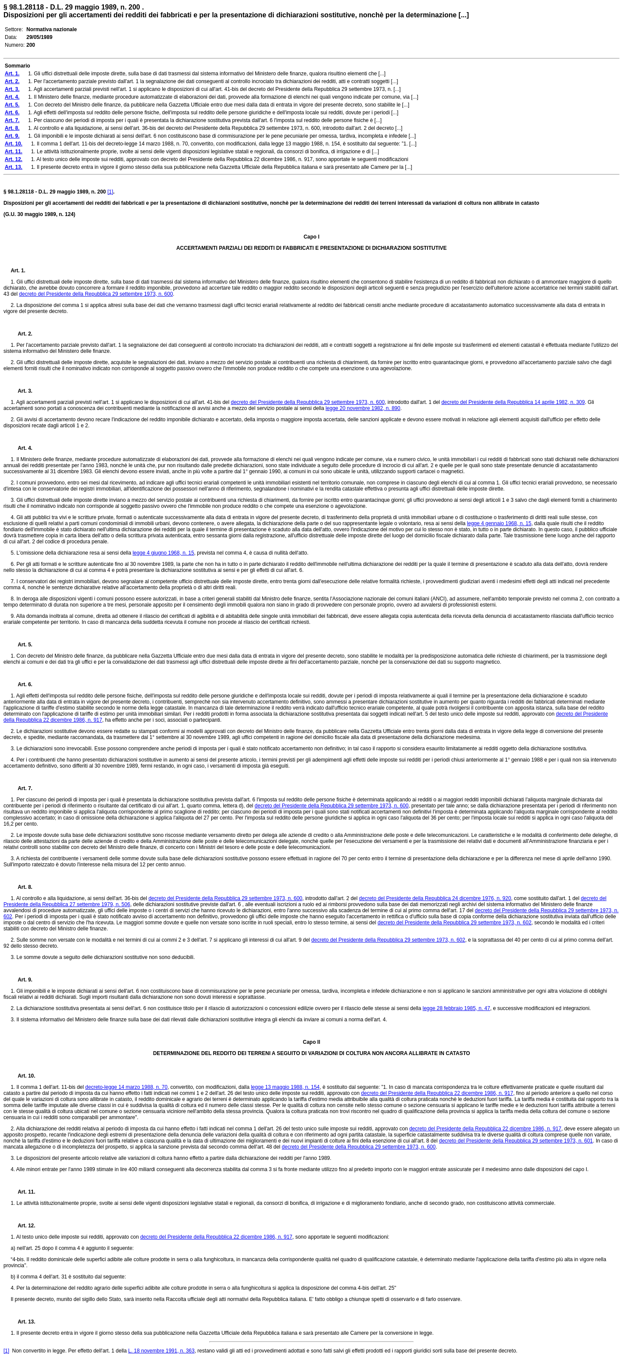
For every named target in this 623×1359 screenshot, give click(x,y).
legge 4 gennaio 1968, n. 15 (499, 523)
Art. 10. (23, 1076)
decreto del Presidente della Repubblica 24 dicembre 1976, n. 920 (435, 898)
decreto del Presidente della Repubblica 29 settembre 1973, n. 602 (455, 923)
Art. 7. (21, 788)
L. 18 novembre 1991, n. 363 (161, 1351)
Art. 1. (18, 271)
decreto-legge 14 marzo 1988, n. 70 (126, 1087)
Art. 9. (21, 980)
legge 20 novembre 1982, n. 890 (362, 408)
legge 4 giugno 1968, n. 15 (163, 553)
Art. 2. (21, 334)
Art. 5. (21, 645)
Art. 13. (23, 1322)
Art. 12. (23, 1226)
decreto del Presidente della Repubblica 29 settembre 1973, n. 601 (516, 1141)
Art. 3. (21, 391)
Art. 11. (23, 1192)
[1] (110, 192)
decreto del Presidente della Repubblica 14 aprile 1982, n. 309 (513, 402)
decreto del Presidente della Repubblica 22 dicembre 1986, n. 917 (437, 1093)
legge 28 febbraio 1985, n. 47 (456, 1008)
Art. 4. (21, 448)
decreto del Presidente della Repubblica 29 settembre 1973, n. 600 (96, 294)
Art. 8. (21, 887)
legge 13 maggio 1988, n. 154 (285, 1087)
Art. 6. (21, 684)
